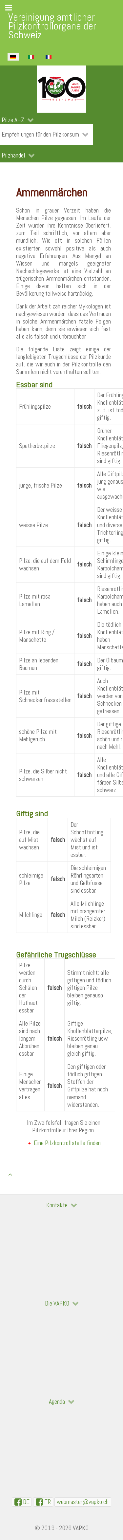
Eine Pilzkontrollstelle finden (67, 1143)
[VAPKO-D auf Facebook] (22, 1502)
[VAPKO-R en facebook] (43, 1502)
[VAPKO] (61, 89)
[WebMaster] (82, 1502)
